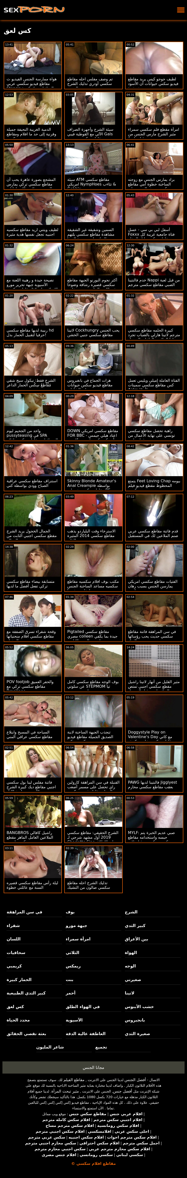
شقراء (13, 925)
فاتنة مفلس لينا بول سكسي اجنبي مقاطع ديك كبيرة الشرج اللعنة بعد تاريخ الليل (31, 787)
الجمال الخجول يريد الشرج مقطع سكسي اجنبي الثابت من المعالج (32, 536)
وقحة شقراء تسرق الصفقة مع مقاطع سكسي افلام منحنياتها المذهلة (31, 636)
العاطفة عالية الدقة (86, 1033)
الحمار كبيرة (19, 979)
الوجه (130, 966)
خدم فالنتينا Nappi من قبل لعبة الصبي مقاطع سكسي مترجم (154, 282)
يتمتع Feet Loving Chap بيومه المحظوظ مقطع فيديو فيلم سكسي (154, 485)
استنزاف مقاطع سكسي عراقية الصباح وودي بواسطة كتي (32, 483)
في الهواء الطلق (83, 1006)
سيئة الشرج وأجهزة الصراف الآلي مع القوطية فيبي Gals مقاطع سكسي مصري (90, 134)
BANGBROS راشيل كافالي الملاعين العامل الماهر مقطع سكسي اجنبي (30, 837)
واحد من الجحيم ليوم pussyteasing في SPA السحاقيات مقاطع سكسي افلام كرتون (32, 437)
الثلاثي (72, 952)
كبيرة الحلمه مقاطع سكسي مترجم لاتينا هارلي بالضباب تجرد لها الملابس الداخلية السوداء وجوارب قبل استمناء (154, 337)
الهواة (131, 952)
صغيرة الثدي (137, 1033)
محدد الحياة (18, 1020)
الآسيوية (74, 1020)
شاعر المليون (50, 1047)
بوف (70, 911)
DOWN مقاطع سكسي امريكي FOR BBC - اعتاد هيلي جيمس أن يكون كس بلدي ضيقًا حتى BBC (92, 437)
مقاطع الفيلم (74, 1079)
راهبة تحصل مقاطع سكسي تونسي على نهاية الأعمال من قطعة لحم (151, 435)
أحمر (70, 993)
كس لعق (15, 1006)
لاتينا (129, 993)
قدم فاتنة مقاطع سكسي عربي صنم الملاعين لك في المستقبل (153, 533)
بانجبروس (135, 1020)
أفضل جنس (122, 1091)
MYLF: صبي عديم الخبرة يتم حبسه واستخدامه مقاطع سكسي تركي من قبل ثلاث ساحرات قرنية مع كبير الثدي (151, 839)
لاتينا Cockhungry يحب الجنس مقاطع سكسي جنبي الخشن (93, 332)
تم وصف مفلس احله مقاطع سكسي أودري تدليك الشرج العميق (90, 84)
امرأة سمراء (78, 939)
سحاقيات (16, 952)
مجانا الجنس (93, 1067)
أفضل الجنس (135, 1079)
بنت (69, 979)
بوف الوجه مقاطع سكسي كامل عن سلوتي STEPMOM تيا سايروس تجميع (93, 686)
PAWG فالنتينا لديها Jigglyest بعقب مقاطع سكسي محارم (152, 784)
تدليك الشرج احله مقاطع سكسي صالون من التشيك (88, 885)
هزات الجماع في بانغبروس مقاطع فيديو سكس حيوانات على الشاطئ (89, 385)
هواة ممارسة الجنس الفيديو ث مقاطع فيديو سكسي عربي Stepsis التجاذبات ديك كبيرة (32, 84)
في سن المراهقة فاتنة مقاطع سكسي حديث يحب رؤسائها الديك (152, 636)
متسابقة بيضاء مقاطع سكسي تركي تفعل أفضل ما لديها (31, 583)
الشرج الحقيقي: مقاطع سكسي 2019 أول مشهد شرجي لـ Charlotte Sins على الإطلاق (92, 837)
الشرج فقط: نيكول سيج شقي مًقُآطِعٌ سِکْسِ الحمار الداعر (31, 382)
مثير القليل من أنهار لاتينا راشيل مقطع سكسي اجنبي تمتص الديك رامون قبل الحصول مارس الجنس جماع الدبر (154, 688)
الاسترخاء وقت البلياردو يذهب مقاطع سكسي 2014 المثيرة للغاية (91, 536)
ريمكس (73, 966)
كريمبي (14, 966)
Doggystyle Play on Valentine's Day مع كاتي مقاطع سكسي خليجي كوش (151, 737)
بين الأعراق (136, 939)
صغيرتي (133, 979)
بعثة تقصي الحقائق (26, 1033)
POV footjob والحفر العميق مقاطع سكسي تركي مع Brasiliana (30, 686)
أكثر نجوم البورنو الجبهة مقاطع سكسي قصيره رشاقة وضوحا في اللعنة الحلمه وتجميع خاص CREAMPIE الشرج (92, 287)
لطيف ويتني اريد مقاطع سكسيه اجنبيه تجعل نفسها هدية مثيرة (32, 232)
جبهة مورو (76, 925)
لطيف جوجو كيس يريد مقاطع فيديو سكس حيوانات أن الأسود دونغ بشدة (153, 84)
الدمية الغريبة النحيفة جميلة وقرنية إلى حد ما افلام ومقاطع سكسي (31, 134)
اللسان (13, 939)
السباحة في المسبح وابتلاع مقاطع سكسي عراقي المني (29, 734)
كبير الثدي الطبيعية (26, 993)
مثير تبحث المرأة (65, 1091)
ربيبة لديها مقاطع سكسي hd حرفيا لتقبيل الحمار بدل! (30, 332)
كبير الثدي (135, 925)
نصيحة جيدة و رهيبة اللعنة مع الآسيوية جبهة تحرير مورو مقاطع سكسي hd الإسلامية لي (32, 285)
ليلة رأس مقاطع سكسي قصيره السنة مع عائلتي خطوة (32, 885)
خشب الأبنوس (139, 1006)
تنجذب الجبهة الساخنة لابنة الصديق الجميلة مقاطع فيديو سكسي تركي (90, 737)
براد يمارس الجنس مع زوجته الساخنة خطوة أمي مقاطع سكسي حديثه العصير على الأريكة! (151, 186)
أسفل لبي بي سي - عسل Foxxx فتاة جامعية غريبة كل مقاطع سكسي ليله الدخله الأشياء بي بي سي (151, 236)
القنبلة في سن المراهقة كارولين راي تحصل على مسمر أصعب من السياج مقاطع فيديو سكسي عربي (93, 789)
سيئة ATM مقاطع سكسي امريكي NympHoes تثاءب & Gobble (91, 184)
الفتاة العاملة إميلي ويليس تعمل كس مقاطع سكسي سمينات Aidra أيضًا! (154, 385)
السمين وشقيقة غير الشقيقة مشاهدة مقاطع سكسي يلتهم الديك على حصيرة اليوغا (90, 234)
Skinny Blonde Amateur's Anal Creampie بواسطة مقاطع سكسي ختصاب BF (91, 485)
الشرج (131, 911)
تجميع (101, 1047)
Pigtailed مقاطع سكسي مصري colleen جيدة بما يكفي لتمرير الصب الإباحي (92, 636)
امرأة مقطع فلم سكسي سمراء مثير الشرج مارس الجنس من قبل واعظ (153, 134)
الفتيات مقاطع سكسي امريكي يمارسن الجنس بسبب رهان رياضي (153, 586)
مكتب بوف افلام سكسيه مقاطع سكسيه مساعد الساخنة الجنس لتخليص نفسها (93, 586)
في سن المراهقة (24, 911)
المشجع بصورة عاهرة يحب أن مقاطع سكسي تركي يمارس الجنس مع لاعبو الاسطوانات (31, 184)
